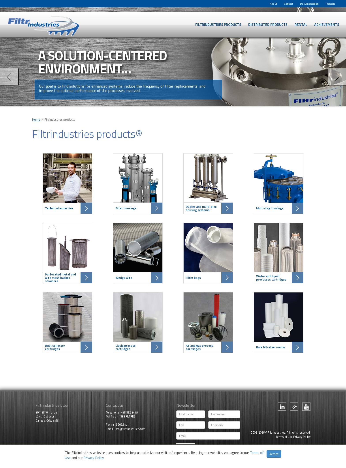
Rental (301, 24)
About (273, 4)
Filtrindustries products (218, 24)
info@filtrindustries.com (130, 429)
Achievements (326, 24)
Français (330, 4)
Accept (273, 453)
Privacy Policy (301, 436)
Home (36, 119)
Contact (288, 4)
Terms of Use (284, 436)
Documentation (309, 4)
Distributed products (268, 24)
